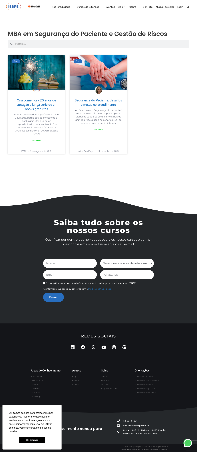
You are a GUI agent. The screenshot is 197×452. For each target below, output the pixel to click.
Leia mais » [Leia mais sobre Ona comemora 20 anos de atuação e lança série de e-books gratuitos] (36, 140)
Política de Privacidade (99, 289)
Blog (123, 7)
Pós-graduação (63, 7)
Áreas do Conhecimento (45, 370)
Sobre (135, 7)
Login (180, 6)
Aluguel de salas (165, 6)
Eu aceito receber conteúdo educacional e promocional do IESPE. (91, 283)
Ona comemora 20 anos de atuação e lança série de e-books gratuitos (36, 105)
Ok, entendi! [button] (32, 440)
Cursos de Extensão (90, 7)
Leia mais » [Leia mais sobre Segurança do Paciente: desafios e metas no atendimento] (98, 129)
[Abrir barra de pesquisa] (188, 7)
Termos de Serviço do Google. (155, 449)
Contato (148, 6)
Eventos (110, 6)
